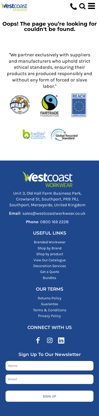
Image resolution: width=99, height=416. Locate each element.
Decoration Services (49, 266)
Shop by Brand (49, 248)
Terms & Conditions (49, 310)
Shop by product (49, 254)
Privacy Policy (49, 316)
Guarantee (49, 304)
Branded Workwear (49, 242)
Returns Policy (50, 298)
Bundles (49, 278)
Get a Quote (49, 271)
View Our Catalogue (50, 260)
